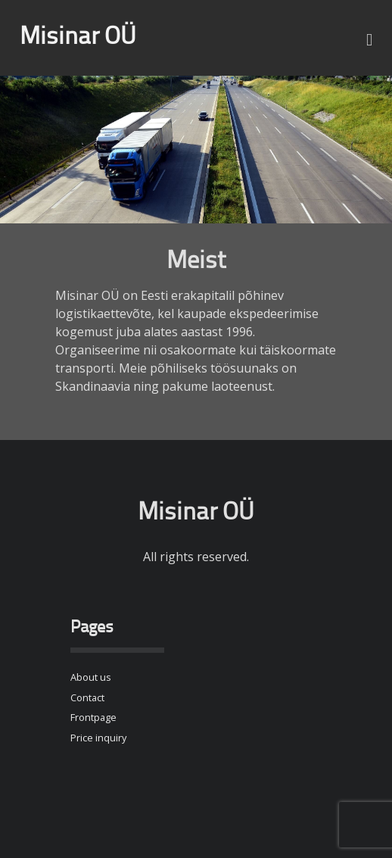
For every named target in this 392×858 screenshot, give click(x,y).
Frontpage (93, 717)
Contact (87, 697)
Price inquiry (98, 737)
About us (90, 677)
